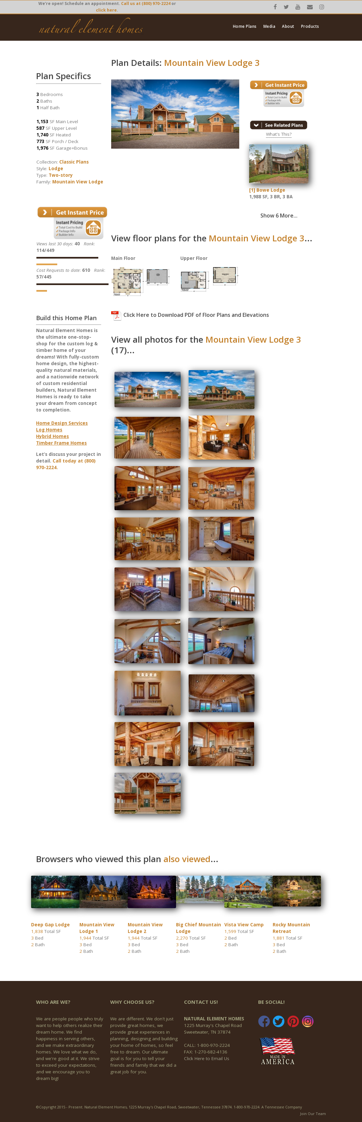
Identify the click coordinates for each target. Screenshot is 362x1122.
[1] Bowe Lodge (267, 190)
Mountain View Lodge (77, 182)
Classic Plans (74, 162)
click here (106, 10)
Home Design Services (62, 423)
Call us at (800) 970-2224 (145, 3)
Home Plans (245, 26)
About (288, 26)
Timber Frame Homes (61, 443)
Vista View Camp (244, 925)
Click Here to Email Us (206, 1058)
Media (269, 26)
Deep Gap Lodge (50, 925)
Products (310, 26)
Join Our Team (313, 1113)
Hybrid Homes (52, 436)
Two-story (61, 175)
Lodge (56, 168)
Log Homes (49, 430)
